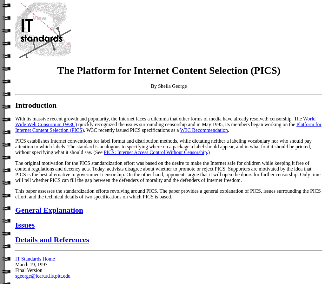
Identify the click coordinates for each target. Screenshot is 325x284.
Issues (25, 225)
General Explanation (49, 210)
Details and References (52, 240)
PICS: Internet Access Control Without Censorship (155, 152)
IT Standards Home (35, 258)
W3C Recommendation (204, 130)
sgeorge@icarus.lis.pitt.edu (42, 276)
